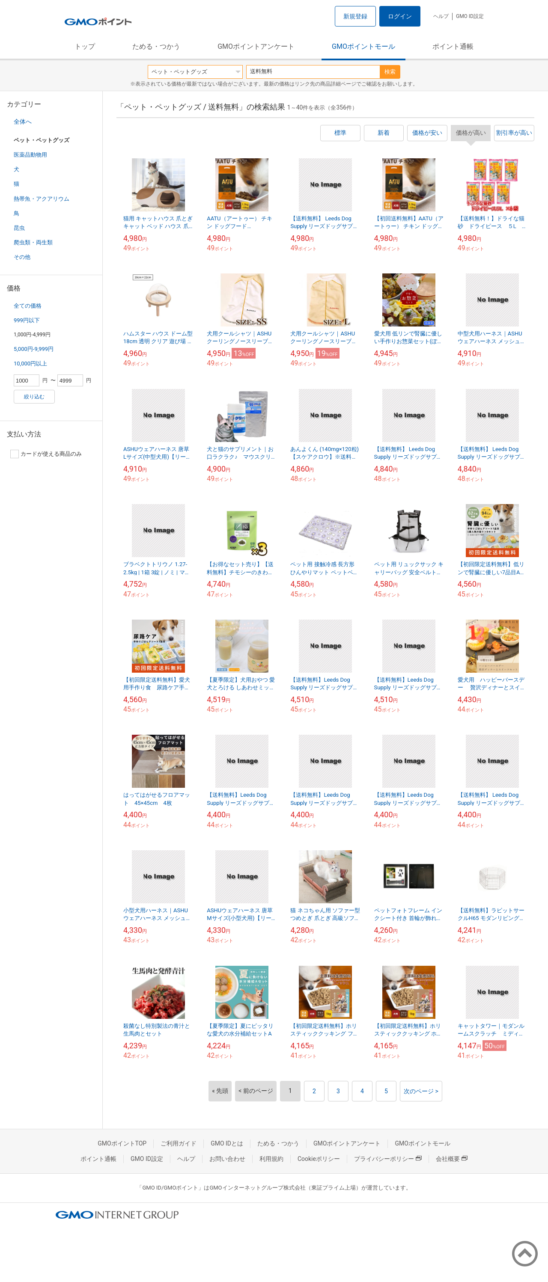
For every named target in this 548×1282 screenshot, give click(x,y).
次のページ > (421, 1091)
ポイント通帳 (453, 46)
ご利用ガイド (179, 1143)
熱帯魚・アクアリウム (41, 199)
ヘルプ (441, 16)
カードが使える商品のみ (46, 454)
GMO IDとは (227, 1143)
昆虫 (19, 228)
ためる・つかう (156, 46)
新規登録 (355, 16)
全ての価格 (28, 306)
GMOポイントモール (363, 46)
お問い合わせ (227, 1158)
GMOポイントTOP (122, 1143)
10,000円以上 (30, 363)
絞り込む (34, 397)
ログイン (400, 16)
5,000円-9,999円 (34, 349)
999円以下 (27, 320)
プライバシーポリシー (388, 1158)
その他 (22, 257)
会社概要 (452, 1158)
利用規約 (271, 1158)
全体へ (23, 121)
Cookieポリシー (319, 1158)
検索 (390, 71)
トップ (84, 46)
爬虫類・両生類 (33, 242)
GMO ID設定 (470, 16)
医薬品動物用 (30, 154)
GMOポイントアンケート (256, 46)
